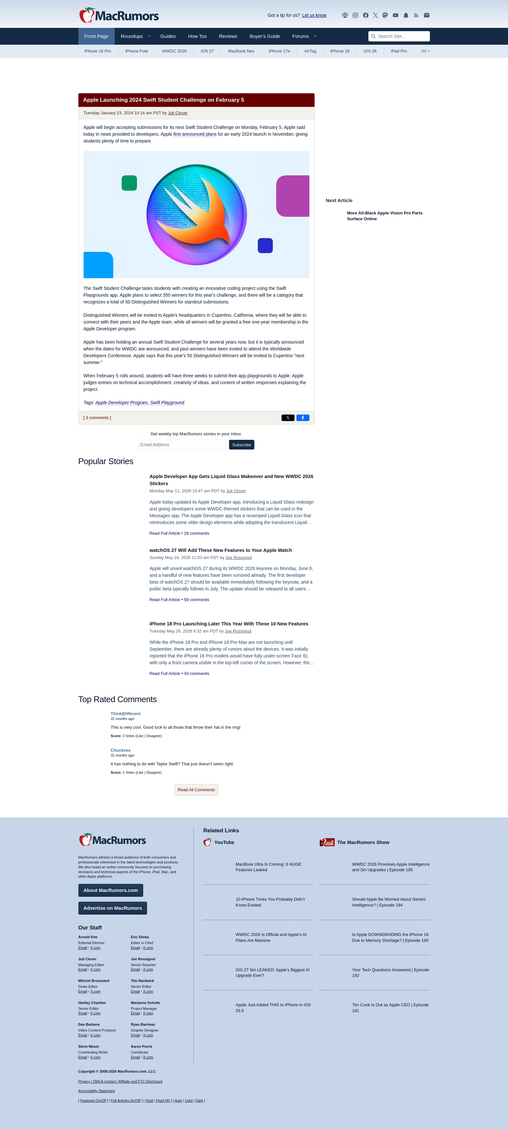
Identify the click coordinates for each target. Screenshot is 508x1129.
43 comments (196, 680)
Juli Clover (178, 112)
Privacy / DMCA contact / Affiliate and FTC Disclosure (120, 1081)
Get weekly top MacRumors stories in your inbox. (196, 433)
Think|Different (126, 713)
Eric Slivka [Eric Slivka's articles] (140, 935)
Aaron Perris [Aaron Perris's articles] (141, 1044)
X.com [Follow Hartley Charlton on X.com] (95, 1011)
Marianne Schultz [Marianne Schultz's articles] (145, 1000)
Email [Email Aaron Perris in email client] (135, 1055)
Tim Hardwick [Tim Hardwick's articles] (142, 978)
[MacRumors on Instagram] (355, 15)
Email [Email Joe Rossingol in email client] (135, 967)
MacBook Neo (241, 51)
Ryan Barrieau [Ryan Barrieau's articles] (143, 1022)
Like (140, 736)
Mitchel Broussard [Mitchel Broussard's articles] (94, 978)
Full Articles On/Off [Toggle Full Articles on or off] (126, 1101)
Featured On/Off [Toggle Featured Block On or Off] (93, 1101)
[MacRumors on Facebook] (366, 15)
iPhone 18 (340, 51)
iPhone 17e (279, 51)
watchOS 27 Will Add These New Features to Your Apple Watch (232, 550)
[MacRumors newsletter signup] (426, 15)
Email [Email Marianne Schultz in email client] (135, 1011)
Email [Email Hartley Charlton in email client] (82, 1011)
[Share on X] (288, 418)
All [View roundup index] (425, 51)
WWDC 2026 (174, 51)
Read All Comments (196, 789)
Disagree (153, 736)
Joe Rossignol (238, 557)
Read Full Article (165, 533)
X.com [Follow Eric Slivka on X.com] (148, 945)
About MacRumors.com (111, 888)
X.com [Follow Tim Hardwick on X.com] (148, 989)
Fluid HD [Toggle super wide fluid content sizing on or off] (163, 1101)
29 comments (196, 533)
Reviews (228, 36)
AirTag (310, 51)
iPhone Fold (136, 51)
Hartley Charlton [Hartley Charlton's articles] (92, 1000)
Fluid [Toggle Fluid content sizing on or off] (149, 1101)
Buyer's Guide (265, 36)
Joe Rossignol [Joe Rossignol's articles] (143, 957)
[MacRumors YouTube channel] (395, 15)
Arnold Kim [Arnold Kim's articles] (88, 935)
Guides (168, 36)
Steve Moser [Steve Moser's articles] (88, 1044)
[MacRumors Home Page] (118, 15)
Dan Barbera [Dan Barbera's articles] (88, 1022)
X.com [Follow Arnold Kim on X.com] (95, 945)
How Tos (197, 36)
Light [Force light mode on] (189, 1101)
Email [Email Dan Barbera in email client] (82, 1033)
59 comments (196, 599)
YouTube (224, 840)
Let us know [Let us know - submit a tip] (314, 15)
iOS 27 (207, 51)
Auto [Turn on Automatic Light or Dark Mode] (178, 1101)
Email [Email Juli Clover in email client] (82, 967)
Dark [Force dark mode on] (199, 1101)
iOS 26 (370, 51)
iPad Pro (399, 51)
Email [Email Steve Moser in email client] (82, 1055)
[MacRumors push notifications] (406, 15)
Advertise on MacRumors (113, 905)
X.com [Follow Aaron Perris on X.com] (148, 1055)
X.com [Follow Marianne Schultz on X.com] (148, 1011)
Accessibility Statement (96, 1091)
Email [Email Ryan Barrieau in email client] (135, 1033)
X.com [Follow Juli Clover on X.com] (95, 967)
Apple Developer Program (122, 402)
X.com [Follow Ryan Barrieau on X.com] (148, 1033)
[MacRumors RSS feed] (416, 15)
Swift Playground (167, 402)
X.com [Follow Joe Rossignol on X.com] (148, 967)
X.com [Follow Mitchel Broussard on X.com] (95, 989)
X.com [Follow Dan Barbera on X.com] (95, 1033)
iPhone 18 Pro (98, 51)
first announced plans (194, 134)
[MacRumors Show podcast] (345, 15)
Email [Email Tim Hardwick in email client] (135, 989)
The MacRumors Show (363, 840)
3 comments (97, 417)
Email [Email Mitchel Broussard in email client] (82, 989)
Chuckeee (121, 750)
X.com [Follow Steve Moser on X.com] (95, 1055)
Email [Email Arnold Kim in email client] (82, 945)
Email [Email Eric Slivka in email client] (135, 945)
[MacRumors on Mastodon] (385, 15)
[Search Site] (399, 36)
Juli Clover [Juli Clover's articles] (87, 957)
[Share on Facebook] (302, 418)
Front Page (97, 36)
